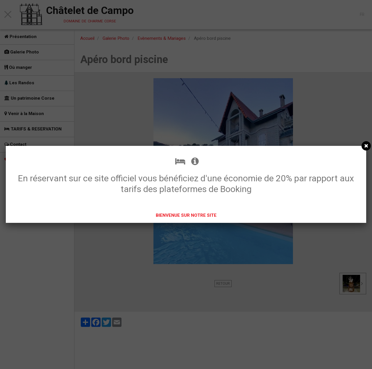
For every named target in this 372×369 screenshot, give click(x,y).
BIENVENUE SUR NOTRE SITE (186, 215)
